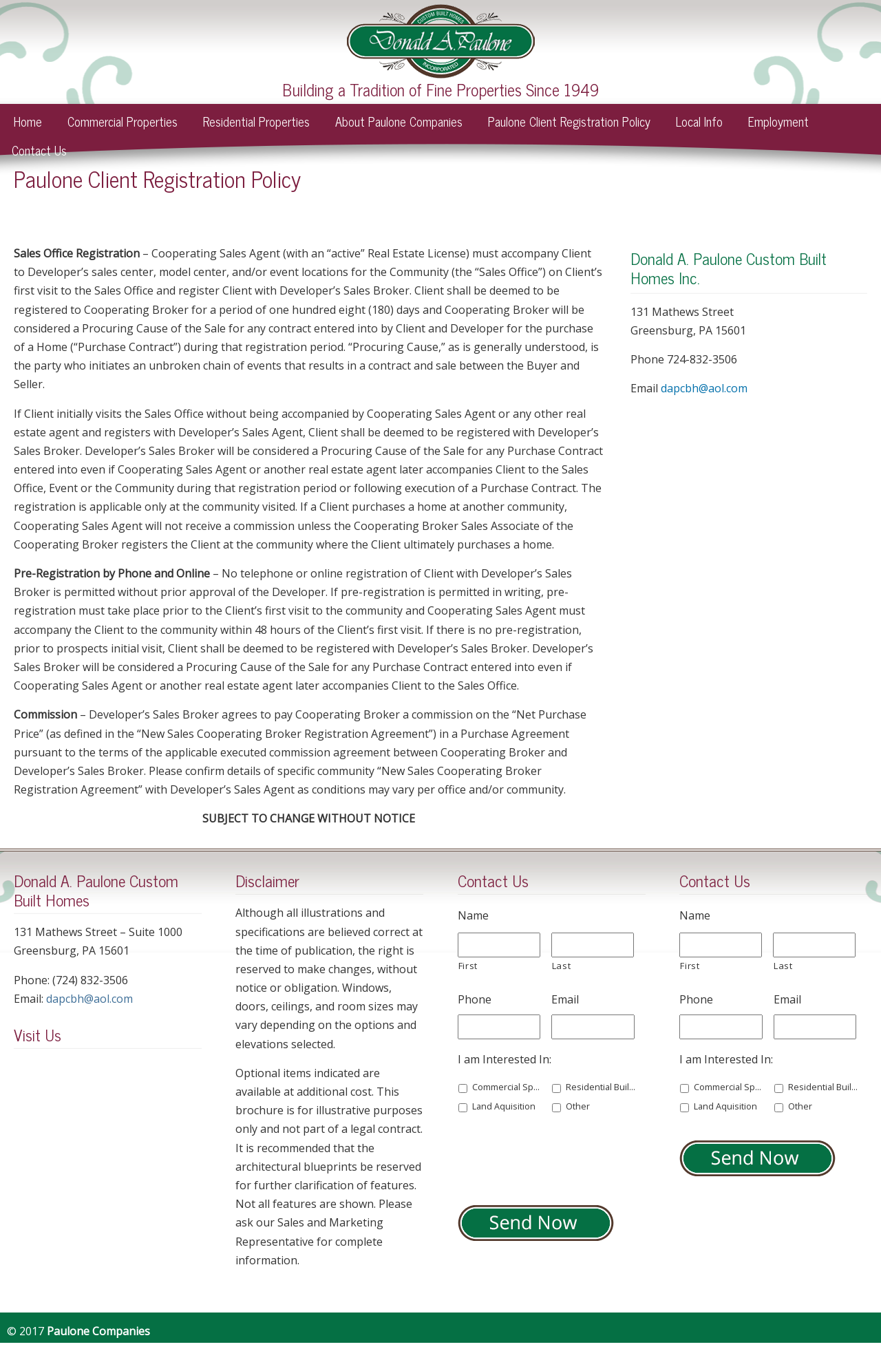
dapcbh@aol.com (704, 388)
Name (473, 916)
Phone (474, 999)
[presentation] (562, 1156)
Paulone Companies (440, 41)
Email (565, 999)
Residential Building (601, 1087)
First (468, 965)
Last (561, 965)
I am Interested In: (504, 1059)
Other (578, 1106)
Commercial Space (507, 1087)
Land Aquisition (503, 1106)
